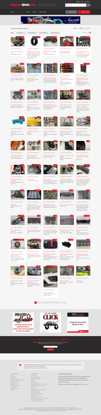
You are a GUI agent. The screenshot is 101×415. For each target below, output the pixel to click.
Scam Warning (14, 388)
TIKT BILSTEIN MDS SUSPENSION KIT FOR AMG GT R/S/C (66, 79)
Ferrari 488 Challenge (65, 51)
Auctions (33, 388)
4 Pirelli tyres (30, 179)
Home (12, 12)
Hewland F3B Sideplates (65, 179)
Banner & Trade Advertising (17, 380)
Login (82, 1)
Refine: (12, 33)
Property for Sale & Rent (37, 401)
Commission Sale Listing (37, 385)
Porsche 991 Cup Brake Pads (82, 204)
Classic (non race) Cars (37, 394)
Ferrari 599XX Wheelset (16, 104)
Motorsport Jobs (35, 391)
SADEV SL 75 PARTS (64, 280)
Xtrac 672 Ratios (47, 179)
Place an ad (84, 12)
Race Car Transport (36, 378)
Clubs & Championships (37, 399)
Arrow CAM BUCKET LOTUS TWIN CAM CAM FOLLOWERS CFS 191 (82, 157)
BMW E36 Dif (14, 204)
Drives (32, 381)
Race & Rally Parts (36, 377)
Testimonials (14, 384)
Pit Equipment (34, 382)
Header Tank (79, 280)
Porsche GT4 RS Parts (48, 292)
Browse (12, 375)
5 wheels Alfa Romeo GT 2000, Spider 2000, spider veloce (82, 255)
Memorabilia (34, 395)
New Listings (14, 378)
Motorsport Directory (36, 396)
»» (65, 302)
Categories (19, 12)
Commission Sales (15, 381)
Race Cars (33, 375)
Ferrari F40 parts (31, 78)
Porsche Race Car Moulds (49, 204)
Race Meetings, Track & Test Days (39, 398)
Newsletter (43, 12)
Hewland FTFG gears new (49, 155)
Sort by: (75, 28)
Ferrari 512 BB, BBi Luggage (17, 78)
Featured (13, 377)
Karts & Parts (34, 387)
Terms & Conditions (15, 385)
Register (88, 1)
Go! (88, 5)
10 (56, 302)
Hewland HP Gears (31, 204)
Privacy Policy (14, 382)
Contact (34, 12)
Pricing (28, 12)
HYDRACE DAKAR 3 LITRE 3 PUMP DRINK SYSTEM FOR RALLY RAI (82, 79)
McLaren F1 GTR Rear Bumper (66, 204)
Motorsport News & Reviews (38, 389)
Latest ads (71, 12)
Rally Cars (33, 380)
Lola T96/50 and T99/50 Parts (83, 179)
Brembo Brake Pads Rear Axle (34, 230)
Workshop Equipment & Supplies (39, 384)
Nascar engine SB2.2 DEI (32, 254)
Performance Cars (35, 392)
